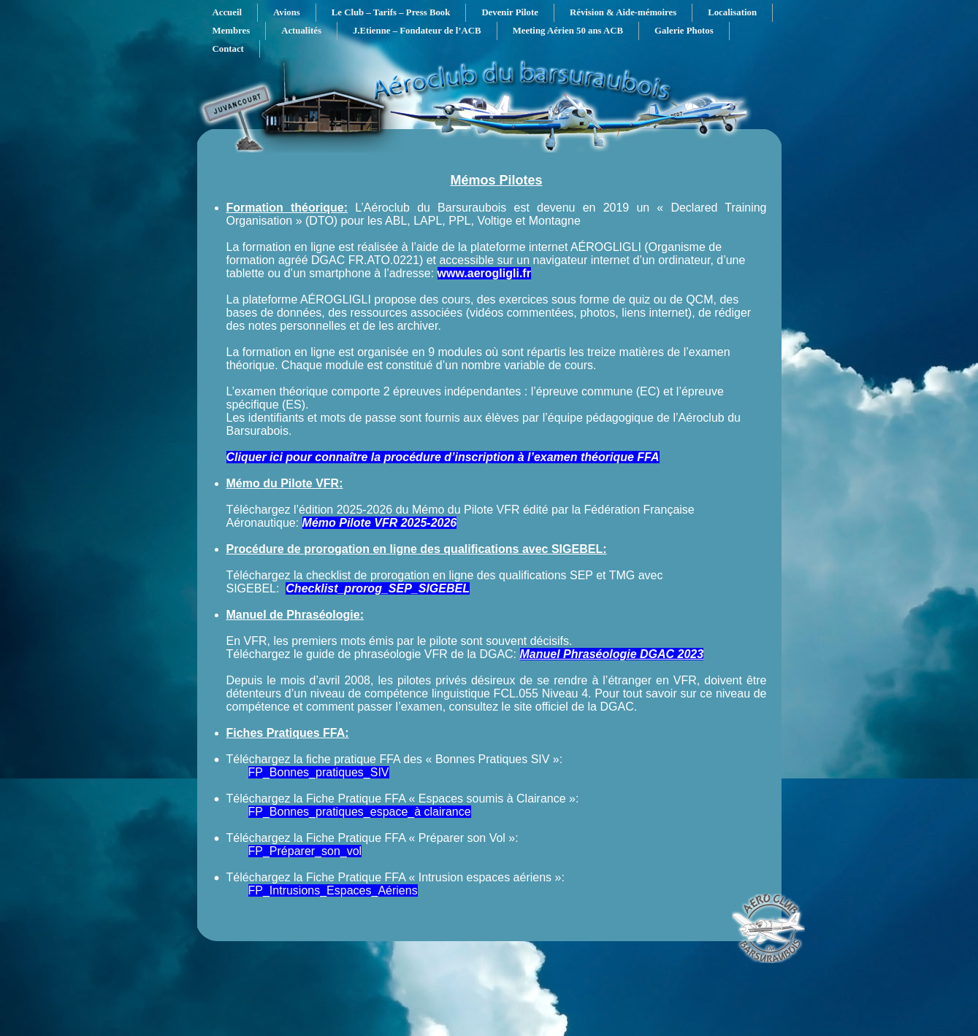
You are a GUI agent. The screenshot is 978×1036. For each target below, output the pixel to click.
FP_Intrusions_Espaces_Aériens (333, 890)
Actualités (301, 31)
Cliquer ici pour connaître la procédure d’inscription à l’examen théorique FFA (443, 457)
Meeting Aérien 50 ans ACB (568, 31)
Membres (232, 31)
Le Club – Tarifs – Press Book (391, 12)
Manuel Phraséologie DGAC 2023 (612, 654)
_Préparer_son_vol (312, 851)
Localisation (732, 12)
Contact (228, 49)
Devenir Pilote (509, 12)
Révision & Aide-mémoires (623, 12)
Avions (286, 12)
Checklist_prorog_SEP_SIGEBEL (378, 588)
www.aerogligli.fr (484, 273)
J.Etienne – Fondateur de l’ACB (417, 31)
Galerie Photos (684, 31)
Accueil (227, 12)
